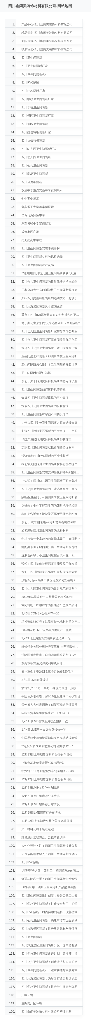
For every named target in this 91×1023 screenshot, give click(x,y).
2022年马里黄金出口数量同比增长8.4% (47, 596)
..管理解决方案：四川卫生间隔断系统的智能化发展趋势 (50, 870)
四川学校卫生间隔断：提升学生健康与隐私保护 (50, 986)
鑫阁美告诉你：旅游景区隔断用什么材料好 (49, 513)
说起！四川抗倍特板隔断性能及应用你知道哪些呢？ (50, 563)
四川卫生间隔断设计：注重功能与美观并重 (49, 970)
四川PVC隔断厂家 (33, 90)
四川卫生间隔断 (31, 57)
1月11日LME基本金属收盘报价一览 (44, 721)
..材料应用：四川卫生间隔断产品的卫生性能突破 (50, 887)
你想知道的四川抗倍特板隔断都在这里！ (47, 439)
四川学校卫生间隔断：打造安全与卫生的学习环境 (50, 903)
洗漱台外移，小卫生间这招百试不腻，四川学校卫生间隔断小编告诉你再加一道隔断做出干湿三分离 (50, 555)
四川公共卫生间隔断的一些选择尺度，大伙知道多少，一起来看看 (50, 489)
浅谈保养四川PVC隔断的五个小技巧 (45, 455)
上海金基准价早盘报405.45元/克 (42, 762)
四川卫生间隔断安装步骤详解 (40, 248)
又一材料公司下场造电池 (37, 829)
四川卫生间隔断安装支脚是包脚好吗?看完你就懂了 (50, 472)
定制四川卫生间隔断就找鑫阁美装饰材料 (47, 447)
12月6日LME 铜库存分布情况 (40, 796)
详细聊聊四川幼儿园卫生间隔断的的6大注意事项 (50, 273)
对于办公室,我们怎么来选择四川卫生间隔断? (50, 323)
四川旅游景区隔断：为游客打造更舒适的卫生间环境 (50, 978)
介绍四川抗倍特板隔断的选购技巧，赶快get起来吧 (50, 298)
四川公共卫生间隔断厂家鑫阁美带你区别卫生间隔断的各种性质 (50, 339)
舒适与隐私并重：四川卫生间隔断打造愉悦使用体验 (50, 878)
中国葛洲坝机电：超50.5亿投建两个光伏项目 (50, 696)
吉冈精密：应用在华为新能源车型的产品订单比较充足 (50, 605)
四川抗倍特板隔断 (33, 140)
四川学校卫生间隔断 (34, 107)
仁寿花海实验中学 (33, 215)
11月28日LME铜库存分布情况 (41, 812)
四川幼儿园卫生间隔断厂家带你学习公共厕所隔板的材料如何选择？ (50, 331)
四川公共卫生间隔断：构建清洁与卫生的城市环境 (50, 920)
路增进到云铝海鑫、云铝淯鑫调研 (43, 837)
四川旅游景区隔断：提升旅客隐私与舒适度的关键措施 (50, 928)
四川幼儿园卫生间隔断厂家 (39, 148)
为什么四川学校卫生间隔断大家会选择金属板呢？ (50, 422)
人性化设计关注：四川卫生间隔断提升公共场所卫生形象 (50, 845)
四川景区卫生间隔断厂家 (37, 115)
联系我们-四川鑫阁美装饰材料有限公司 (46, 49)
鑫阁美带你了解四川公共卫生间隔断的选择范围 (50, 547)
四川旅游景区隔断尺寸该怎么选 (42, 306)
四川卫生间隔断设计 (34, 74)
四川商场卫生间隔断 (34, 173)
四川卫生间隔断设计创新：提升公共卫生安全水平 (50, 895)
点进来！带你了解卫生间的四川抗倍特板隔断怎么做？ (50, 505)
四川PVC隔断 (30, 82)
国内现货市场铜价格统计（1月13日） (46, 713)
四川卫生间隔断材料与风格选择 (42, 256)
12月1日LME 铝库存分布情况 (40, 804)
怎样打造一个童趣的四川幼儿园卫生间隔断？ (50, 538)
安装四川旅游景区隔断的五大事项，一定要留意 (50, 431)
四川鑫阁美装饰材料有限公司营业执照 (46, 1011)
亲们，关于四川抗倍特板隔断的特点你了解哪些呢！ (50, 381)
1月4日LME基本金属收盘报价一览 (43, 729)
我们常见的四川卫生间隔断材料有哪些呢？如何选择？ (50, 464)
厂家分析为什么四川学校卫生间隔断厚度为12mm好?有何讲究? (50, 289)
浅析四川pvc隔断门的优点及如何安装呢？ (48, 580)
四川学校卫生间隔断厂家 (37, 99)
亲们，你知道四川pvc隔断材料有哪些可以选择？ (50, 522)
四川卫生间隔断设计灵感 (37, 265)
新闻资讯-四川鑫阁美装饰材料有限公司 (46, 41)
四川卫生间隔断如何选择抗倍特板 (43, 389)
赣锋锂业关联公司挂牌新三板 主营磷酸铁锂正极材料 (50, 646)
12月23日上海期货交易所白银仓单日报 (46, 754)
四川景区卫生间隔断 (34, 124)
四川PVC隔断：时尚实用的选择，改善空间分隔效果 (50, 912)
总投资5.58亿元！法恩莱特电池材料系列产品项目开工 (50, 621)
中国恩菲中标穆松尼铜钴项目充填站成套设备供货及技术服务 (50, 737)
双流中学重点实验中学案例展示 (42, 190)
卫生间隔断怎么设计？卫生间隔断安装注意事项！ (50, 364)
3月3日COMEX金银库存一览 (40, 613)
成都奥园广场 (30, 231)
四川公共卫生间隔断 (34, 165)
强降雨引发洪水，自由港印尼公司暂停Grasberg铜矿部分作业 (50, 654)
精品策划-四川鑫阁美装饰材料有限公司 (46, 32)
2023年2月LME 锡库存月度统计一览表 (46, 630)
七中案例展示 (30, 198)
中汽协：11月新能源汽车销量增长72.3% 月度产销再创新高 (50, 771)
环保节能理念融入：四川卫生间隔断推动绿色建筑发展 (50, 854)
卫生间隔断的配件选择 (36, 372)
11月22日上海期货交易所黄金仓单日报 (46, 820)
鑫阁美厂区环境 (31, 1003)
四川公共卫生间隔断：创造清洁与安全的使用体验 (50, 961)
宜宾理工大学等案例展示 (37, 207)
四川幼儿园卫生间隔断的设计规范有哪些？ (49, 588)
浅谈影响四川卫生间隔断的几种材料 (45, 530)
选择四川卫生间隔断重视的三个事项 (45, 397)
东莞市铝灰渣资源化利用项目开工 (43, 663)
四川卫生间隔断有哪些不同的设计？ (45, 414)
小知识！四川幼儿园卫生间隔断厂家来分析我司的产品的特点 (50, 480)
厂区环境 (27, 995)
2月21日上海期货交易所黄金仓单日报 (46, 638)
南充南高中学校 (31, 240)
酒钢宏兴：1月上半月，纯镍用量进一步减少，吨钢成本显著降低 (50, 688)
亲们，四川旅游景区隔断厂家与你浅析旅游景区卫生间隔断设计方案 (50, 572)
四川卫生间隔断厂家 (34, 65)
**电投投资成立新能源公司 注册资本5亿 (47, 746)
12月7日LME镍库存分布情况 (40, 787)
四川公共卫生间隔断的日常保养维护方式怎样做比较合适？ (50, 281)
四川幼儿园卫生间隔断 (36, 157)
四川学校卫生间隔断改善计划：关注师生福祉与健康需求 (50, 953)
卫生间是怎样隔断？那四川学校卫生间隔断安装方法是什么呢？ (50, 356)
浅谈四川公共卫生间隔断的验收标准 (45, 406)
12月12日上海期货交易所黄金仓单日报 (46, 779)
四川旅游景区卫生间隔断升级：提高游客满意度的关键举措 (50, 945)
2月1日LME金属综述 (34, 679)
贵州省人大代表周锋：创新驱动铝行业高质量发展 (50, 704)
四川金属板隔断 (31, 182)
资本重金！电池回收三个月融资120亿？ (47, 671)
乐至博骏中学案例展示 (36, 223)
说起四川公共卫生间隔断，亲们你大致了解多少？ (50, 348)
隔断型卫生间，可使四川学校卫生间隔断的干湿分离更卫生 (50, 497)
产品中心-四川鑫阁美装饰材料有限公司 (46, 24)
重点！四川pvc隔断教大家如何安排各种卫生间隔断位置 (50, 314)
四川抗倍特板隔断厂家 (36, 132)
